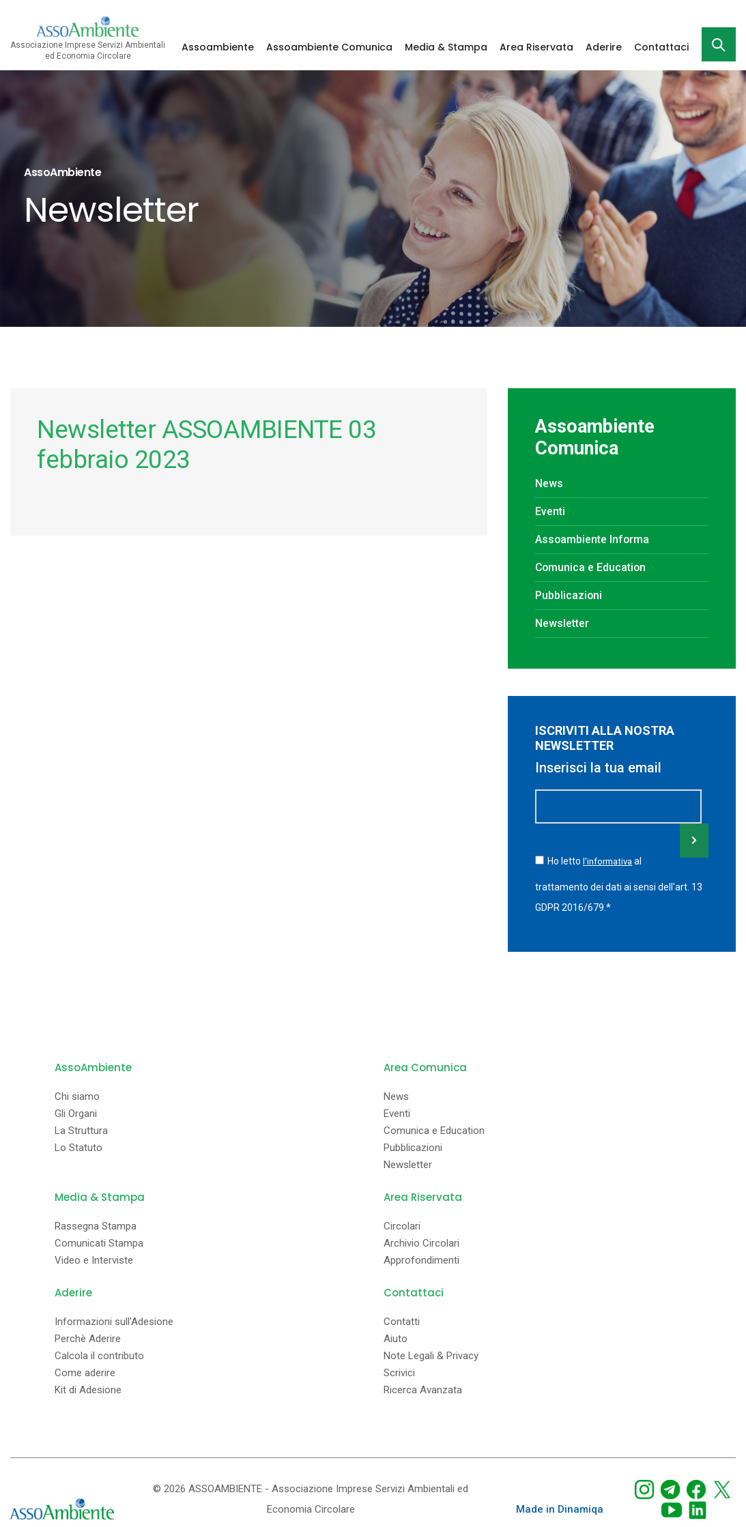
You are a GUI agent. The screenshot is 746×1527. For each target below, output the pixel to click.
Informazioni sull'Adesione (114, 1320)
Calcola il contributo (99, 1354)
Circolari (402, 1224)
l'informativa (609, 861)
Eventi (550, 511)
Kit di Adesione (88, 1388)
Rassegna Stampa (96, 1224)
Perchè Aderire (88, 1337)
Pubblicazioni (570, 595)
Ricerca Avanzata (423, 1388)
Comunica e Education (591, 567)
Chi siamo (77, 1095)
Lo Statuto (78, 1146)
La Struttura (81, 1129)
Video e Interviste (94, 1258)
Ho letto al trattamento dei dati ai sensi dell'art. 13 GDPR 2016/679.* (618, 883)
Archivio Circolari (421, 1241)
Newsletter (562, 623)
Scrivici (399, 1371)
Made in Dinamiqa (559, 1507)
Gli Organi (76, 1112)
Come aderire (85, 1371)
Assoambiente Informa (592, 539)
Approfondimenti (421, 1258)
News (549, 483)
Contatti (402, 1320)
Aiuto (395, 1337)
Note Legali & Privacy (431, 1354)
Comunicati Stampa (99, 1241)
